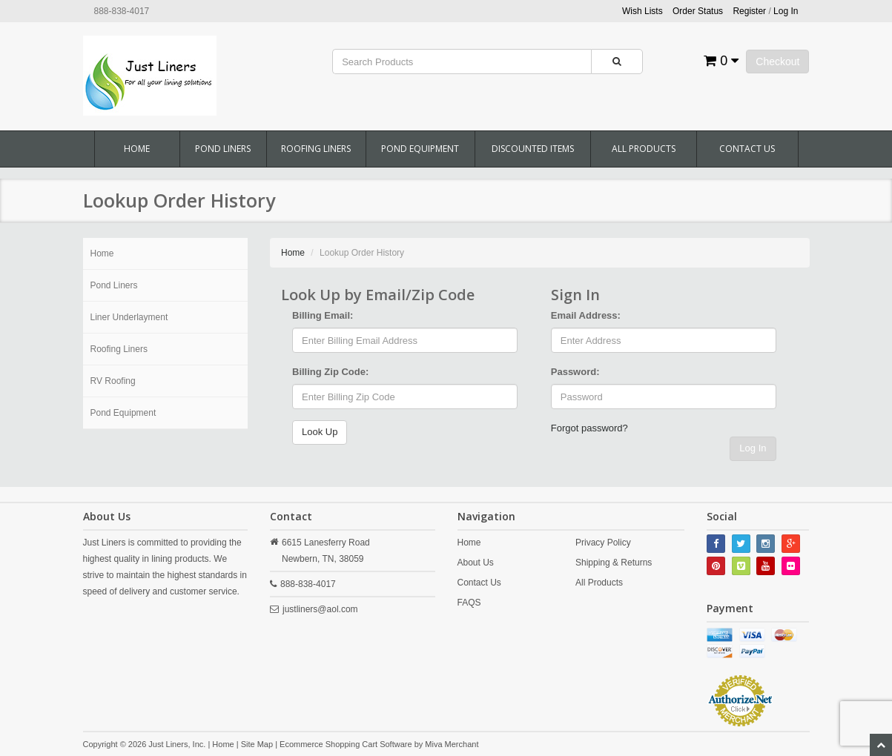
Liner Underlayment (129, 317)
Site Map (257, 744)
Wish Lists (642, 11)
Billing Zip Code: (330, 371)
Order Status (698, 11)
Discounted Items (533, 148)
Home (137, 148)
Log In (752, 448)
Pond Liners (223, 148)
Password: (575, 371)
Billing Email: (322, 315)
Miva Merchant (451, 744)
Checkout (777, 61)
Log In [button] (785, 11)
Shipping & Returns (613, 562)
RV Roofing (113, 381)
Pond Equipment (420, 148)
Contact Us (747, 148)
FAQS (469, 602)
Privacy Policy (603, 542)
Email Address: (586, 315)
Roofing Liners (316, 148)
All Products (643, 148)
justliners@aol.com (320, 609)
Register (749, 11)
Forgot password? (589, 428)
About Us (475, 562)
